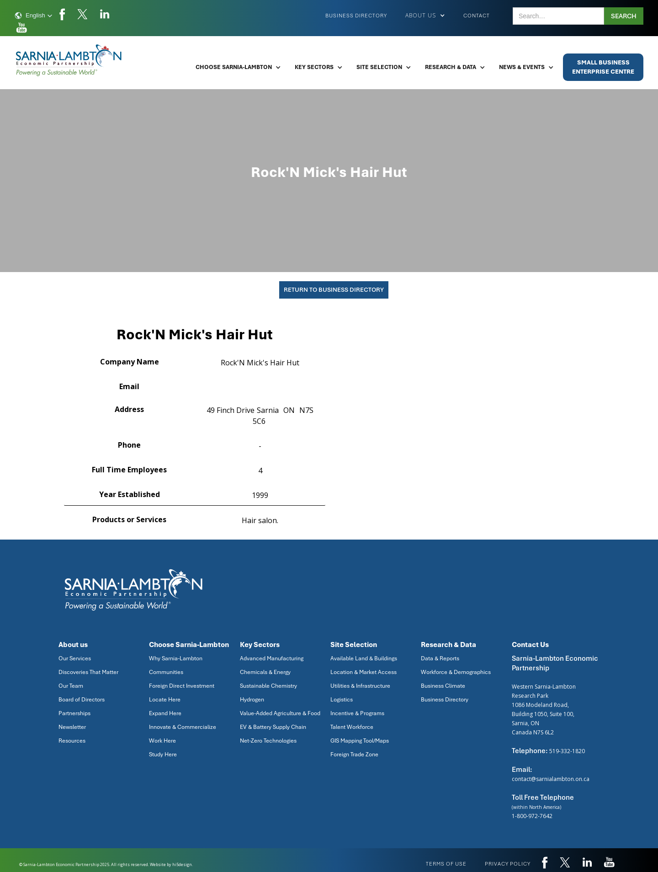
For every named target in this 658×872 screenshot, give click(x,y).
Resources (71, 740)
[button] (34, 15)
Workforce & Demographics (456, 672)
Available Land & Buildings (363, 658)
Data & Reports (440, 658)
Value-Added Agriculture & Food (280, 713)
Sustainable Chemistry (268, 686)
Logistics (341, 699)
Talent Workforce (351, 727)
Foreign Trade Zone (354, 754)
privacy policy (508, 864)
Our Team (70, 686)
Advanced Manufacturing (271, 658)
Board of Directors (81, 699)
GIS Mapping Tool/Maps (359, 740)
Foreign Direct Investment (181, 686)
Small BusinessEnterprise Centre (603, 67)
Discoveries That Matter (88, 672)
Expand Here (165, 713)
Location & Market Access (363, 672)
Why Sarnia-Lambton (175, 658)
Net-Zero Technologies (268, 740)
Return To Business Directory (334, 290)
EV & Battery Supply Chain (273, 727)
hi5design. (182, 864)
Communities (166, 672)
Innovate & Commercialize (182, 727)
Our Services (74, 658)
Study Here (163, 754)
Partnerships (74, 713)
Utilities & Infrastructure (360, 686)
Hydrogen (252, 699)
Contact (476, 15)
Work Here (162, 740)
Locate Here (164, 699)
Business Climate (443, 686)
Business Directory (356, 15)
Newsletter (72, 727)
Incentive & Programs (357, 713)
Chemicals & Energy (265, 672)
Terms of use (446, 864)
